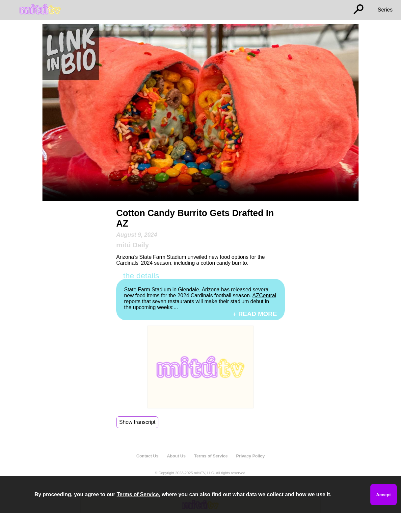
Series (385, 9)
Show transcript (137, 422)
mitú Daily (132, 245)
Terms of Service (211, 455)
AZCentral (264, 295)
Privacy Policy (250, 455)
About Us (176, 455)
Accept (383, 494)
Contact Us (147, 455)
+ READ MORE (255, 313)
